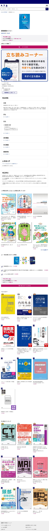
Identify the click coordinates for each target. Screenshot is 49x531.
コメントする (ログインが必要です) (9, 163)
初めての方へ (28, 527)
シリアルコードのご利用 (31, 529)
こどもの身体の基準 (9, 274)
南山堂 (8, 33)
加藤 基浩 (3, 33)
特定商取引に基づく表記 (31, 525)
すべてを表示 (44, 249)
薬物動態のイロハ (8, 266)
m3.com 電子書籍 (4, 12)
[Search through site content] (23, 9)
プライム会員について (6, 525)
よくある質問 (4, 527)
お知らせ (3, 529)
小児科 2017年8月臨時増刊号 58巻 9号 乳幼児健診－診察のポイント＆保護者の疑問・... (23, 271)
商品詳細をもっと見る (8, 92)
